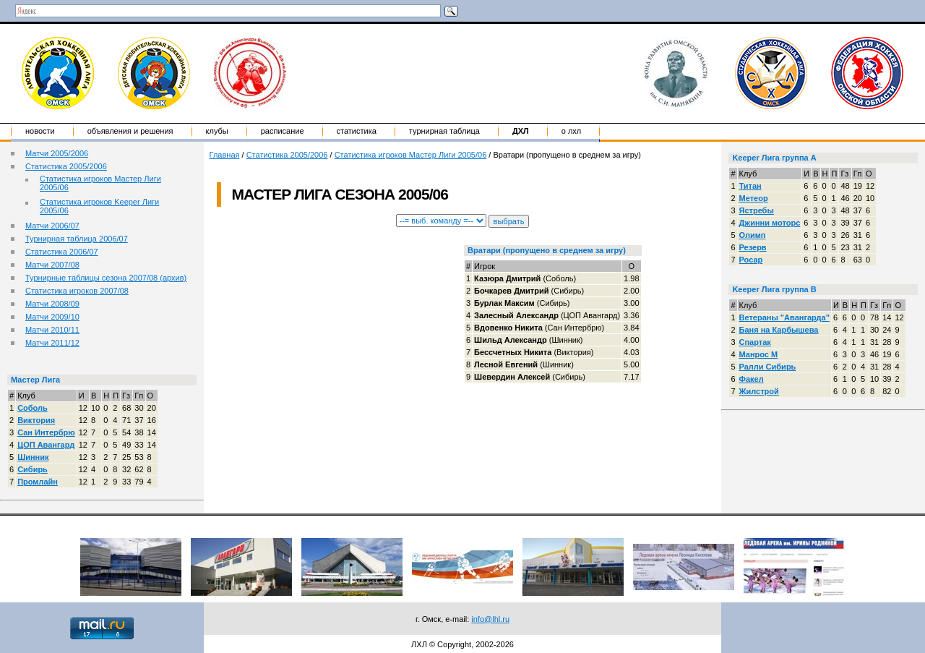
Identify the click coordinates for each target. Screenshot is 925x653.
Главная (225, 154)
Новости (40, 131)
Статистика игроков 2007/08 (77, 290)
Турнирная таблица (444, 131)
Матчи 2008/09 (52, 303)
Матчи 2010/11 (52, 329)
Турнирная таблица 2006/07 (76, 238)
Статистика (357, 131)
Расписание (282, 131)
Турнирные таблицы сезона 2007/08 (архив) (105, 277)
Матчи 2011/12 (52, 342)
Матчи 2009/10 (52, 316)
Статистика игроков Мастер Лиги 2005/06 (411, 154)
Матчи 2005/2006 (56, 153)
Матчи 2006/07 (52, 225)
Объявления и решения (130, 131)
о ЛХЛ (572, 131)
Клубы (217, 131)
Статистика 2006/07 (61, 251)
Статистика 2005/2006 (66, 166)
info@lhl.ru (490, 619)
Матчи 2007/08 (52, 264)
